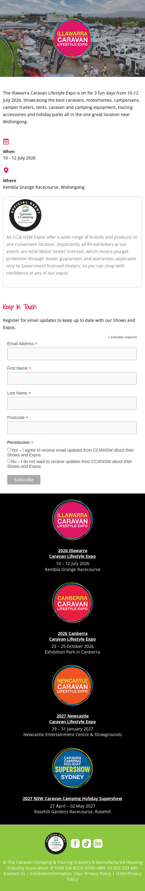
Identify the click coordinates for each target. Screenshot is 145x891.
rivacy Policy (99, 873)
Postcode (17, 418)
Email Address (22, 344)
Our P (81, 873)
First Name (19, 368)
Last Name (19, 393)
